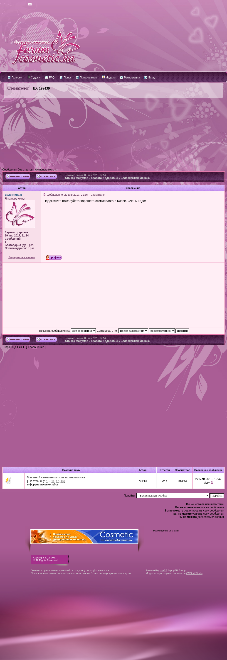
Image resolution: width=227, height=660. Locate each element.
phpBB (163, 570)
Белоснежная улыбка (135, 178)
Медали (109, 77)
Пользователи (87, 77)
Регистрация (130, 77)
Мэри (206, 482)
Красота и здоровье (104, 178)
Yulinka (142, 480)
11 (52, 481)
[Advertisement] (113, 133)
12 (57, 481)
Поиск (65, 77)
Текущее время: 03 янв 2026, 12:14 (85, 175)
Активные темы (44, 169)
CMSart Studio (194, 573)
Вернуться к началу (21, 257)
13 (61, 481)
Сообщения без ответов (17, 169)
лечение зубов (49, 484)
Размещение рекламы (166, 530)
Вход (149, 77)
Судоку (33, 77)
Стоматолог (18, 88)
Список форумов (76, 178)
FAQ (49, 77)
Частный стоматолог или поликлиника (56, 477)
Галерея (15, 77)
